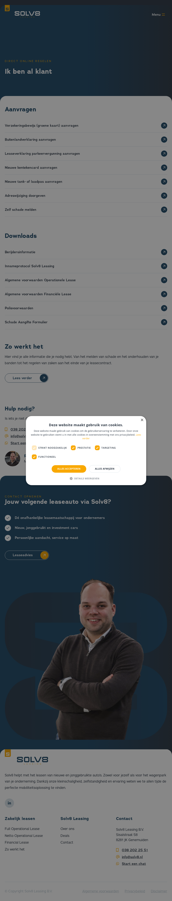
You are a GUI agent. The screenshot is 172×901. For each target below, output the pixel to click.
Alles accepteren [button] (69, 468)
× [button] (141, 420)
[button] (86, 478)
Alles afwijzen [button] (105, 468)
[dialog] (86, 450)
